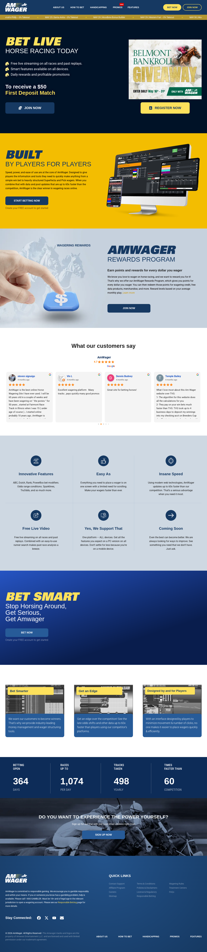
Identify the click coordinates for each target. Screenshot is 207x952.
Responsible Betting (67, 902)
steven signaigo (26, 376)
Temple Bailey (173, 376)
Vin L (70, 376)
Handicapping (98, 7)
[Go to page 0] (98, 424)
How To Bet (77, 7)
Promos (118, 6)
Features (133, 7)
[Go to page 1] (101, 424)
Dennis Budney (124, 376)
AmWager (104, 357)
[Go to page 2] (103, 424)
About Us (58, 7)
